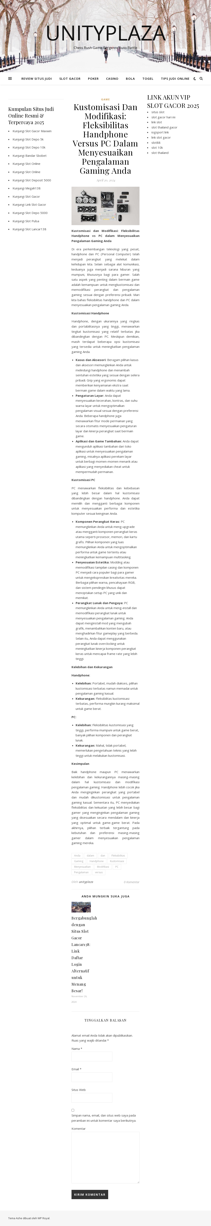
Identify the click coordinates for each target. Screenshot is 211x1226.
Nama (77, 1049)
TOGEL (148, 78)
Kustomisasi (117, 861)
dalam (90, 855)
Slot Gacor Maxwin (38, 131)
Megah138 (33, 188)
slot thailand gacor (164, 127)
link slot (156, 122)
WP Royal (43, 1218)
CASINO (112, 78)
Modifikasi (103, 866)
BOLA (130, 78)
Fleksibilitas (118, 855)
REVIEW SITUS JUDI (36, 78)
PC (116, 866)
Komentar (79, 1128)
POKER (93, 78)
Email (76, 1069)
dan (103, 855)
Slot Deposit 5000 (38, 180)
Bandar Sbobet (36, 155)
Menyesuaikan (82, 866)
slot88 (156, 142)
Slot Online (32, 164)
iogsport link (160, 132)
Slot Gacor (32, 196)
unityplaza (86, 882)
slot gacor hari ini (163, 117)
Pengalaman (81, 872)
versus (99, 872)
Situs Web (79, 1090)
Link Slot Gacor (35, 204)
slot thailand (160, 153)
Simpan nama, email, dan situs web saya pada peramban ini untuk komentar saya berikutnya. (104, 1118)
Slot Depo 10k (35, 147)
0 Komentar (131, 882)
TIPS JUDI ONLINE (175, 78)
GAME (105, 99)
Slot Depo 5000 (36, 213)
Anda (77, 855)
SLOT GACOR (70, 78)
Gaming (78, 861)
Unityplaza (105, 32)
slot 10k (157, 147)
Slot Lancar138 (35, 229)
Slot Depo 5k (34, 139)
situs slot (157, 112)
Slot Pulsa (32, 221)
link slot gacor (161, 137)
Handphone (97, 861)
